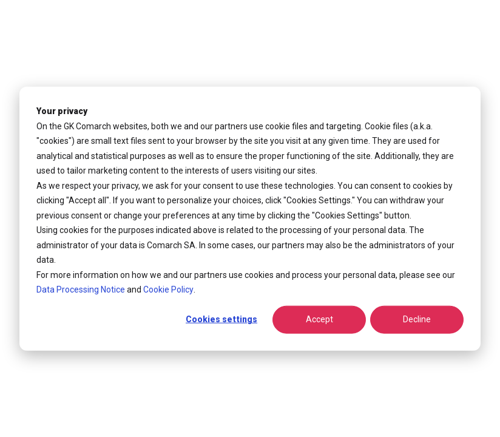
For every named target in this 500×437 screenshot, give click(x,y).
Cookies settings (221, 319)
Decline (417, 319)
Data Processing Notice (80, 289)
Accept (319, 319)
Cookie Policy (168, 289)
